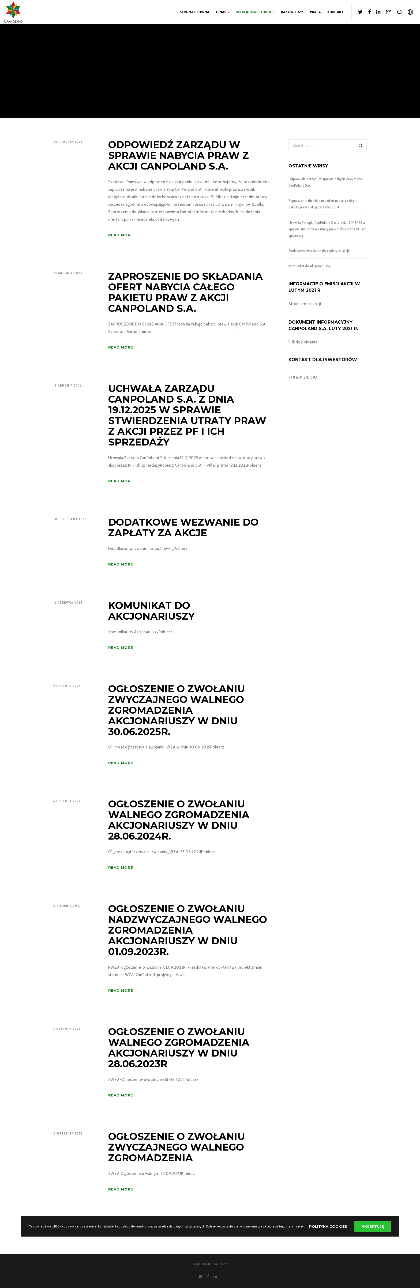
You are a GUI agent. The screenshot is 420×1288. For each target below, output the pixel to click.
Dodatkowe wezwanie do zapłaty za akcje (319, 250)
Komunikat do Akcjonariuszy (309, 266)
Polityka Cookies (328, 1226)
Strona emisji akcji (304, 303)
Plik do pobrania (302, 342)
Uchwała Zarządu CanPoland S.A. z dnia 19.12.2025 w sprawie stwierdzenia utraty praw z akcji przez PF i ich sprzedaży (327, 229)
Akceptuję (373, 1226)
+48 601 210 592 (302, 377)
